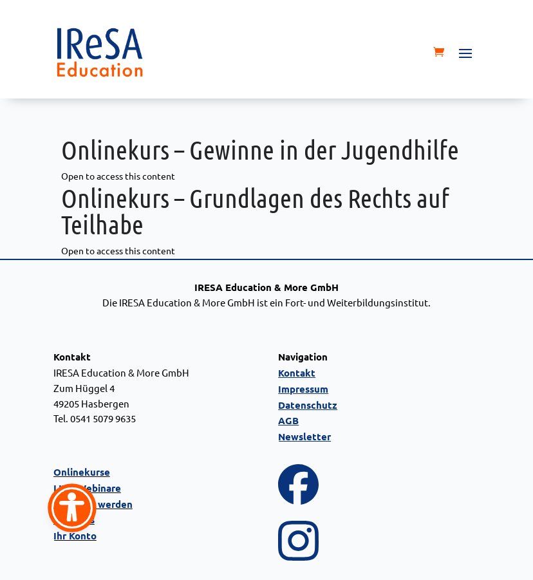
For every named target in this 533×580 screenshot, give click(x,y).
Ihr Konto (75, 535)
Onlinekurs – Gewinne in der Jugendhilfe (260, 149)
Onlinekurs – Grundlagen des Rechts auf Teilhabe (255, 210)
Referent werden (93, 504)
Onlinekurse (81, 471)
